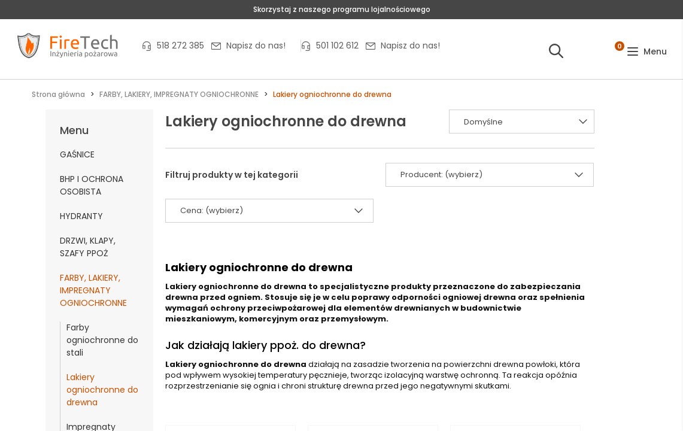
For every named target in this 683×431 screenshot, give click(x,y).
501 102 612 (337, 45)
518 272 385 (180, 45)
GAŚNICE (77, 154)
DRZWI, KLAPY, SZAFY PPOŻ (88, 247)
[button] (647, 51)
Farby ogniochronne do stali (102, 340)
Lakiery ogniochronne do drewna (102, 389)
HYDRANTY (81, 216)
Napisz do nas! (256, 45)
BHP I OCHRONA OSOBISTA (91, 185)
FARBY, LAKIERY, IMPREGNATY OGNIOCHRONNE (93, 290)
